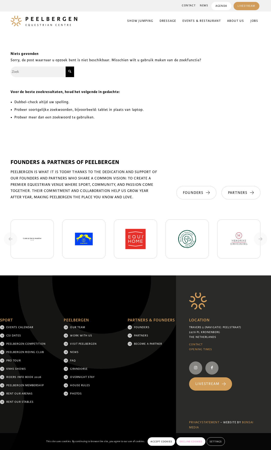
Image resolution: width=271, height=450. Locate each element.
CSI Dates (13, 335)
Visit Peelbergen (83, 344)
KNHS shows (16, 369)
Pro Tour (13, 360)
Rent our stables (19, 402)
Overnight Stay (82, 377)
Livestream (246, 6)
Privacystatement (204, 422)
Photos (76, 393)
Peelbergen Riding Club (25, 352)
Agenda (221, 6)
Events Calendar (19, 327)
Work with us (81, 335)
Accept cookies (161, 441)
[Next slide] (260, 239)
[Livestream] (210, 384)
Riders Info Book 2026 (23, 377)
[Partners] (240, 193)
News (204, 5)
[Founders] (196, 193)
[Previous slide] (10, 239)
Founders (141, 327)
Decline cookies (191, 441)
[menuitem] (189, 6)
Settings (216, 441)
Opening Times (200, 349)
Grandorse (79, 369)
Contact (189, 5)
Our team (77, 327)
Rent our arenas (19, 393)
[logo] (44, 21)
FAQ (73, 360)
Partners (141, 335)
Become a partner (148, 344)
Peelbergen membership (25, 385)
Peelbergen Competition (26, 344)
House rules (80, 385)
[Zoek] (42, 72)
